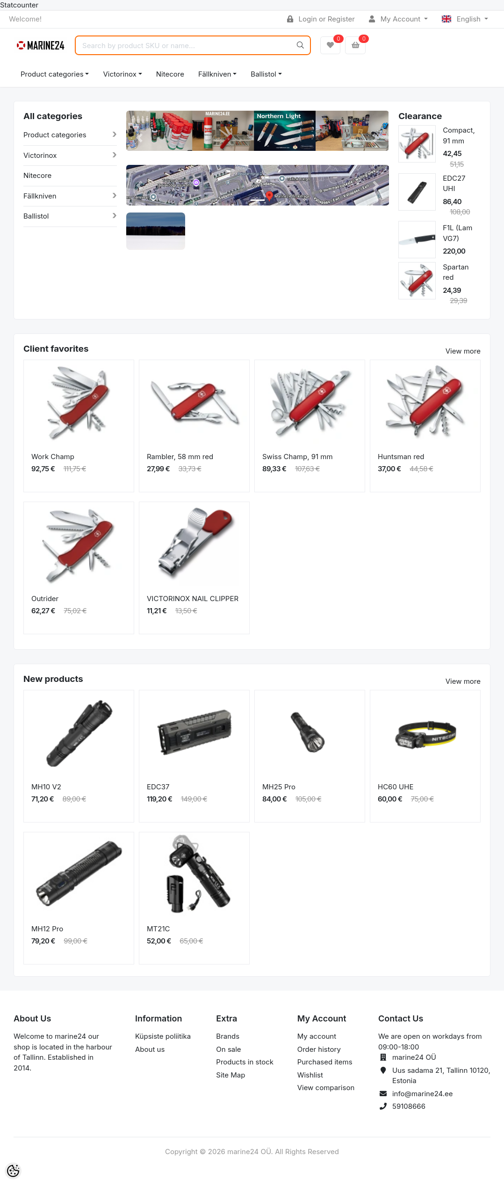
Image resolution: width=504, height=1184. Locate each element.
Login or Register (321, 18)
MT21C (158, 928)
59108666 (408, 1106)
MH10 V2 (46, 786)
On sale (228, 1049)
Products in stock (245, 1061)
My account (316, 1036)
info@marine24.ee (422, 1093)
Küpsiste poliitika (163, 1036)
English (462, 18)
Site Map (230, 1075)
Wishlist (310, 1075)
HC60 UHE (395, 786)
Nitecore (170, 74)
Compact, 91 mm (459, 135)
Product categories (52, 74)
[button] (139, 138)
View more (463, 351)
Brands (227, 1036)
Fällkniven (214, 74)
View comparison (326, 1087)
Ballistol (263, 74)
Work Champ (52, 456)
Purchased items (325, 1061)
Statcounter (19, 4)
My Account (395, 18)
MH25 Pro (278, 786)
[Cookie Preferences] (13, 1171)
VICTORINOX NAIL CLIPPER (192, 598)
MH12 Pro (47, 928)
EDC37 (158, 786)
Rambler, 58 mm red (180, 456)
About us (150, 1049)
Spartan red (456, 272)
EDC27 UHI (454, 183)
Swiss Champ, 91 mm (297, 456)
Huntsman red (401, 456)
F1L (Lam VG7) (457, 233)
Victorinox (119, 74)
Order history (319, 1049)
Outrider (44, 598)
